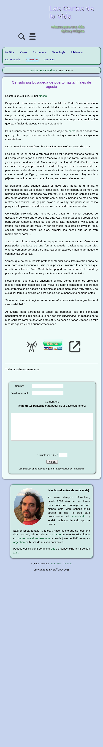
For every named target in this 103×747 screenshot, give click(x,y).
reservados (55, 568)
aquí (53, 553)
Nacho (43, 95)
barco (72, 130)
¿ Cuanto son (46, 460)
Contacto (67, 568)
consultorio (78, 521)
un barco (55, 539)
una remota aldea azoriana (33, 543)
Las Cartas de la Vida (42, 70)
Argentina (19, 547)
